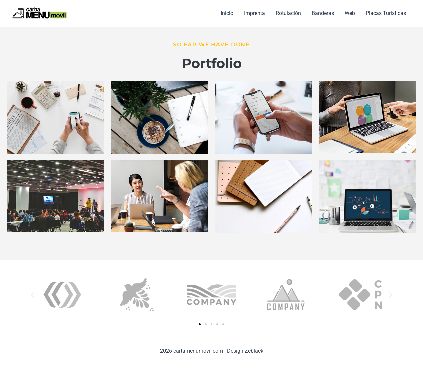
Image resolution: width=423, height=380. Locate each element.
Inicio (227, 13)
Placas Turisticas (386, 13)
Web (350, 13)
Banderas (323, 13)
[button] (32, 295)
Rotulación (288, 13)
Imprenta (254, 13)
